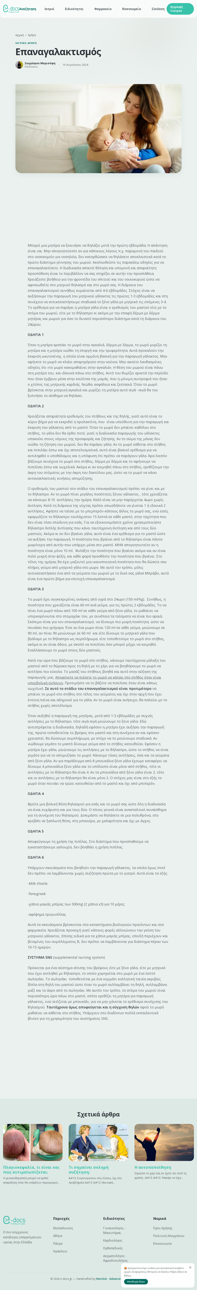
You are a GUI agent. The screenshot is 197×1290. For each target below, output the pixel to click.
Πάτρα (57, 1243)
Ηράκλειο (60, 1251)
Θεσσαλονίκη (63, 1228)
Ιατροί (49, 9)
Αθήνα (57, 1236)
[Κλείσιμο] (190, 1267)
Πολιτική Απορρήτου (168, 1236)
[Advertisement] (98, 209)
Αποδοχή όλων (136, 1281)
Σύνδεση (158, 9)
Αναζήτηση (27, 9)
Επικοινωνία (162, 1243)
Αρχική (19, 35)
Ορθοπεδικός (113, 1248)
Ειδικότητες (74, 9)
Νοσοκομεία (131, 9)
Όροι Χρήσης (162, 1228)
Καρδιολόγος (112, 1240)
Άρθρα (32, 35)
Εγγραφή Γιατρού (176, 9)
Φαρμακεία (102, 9)
